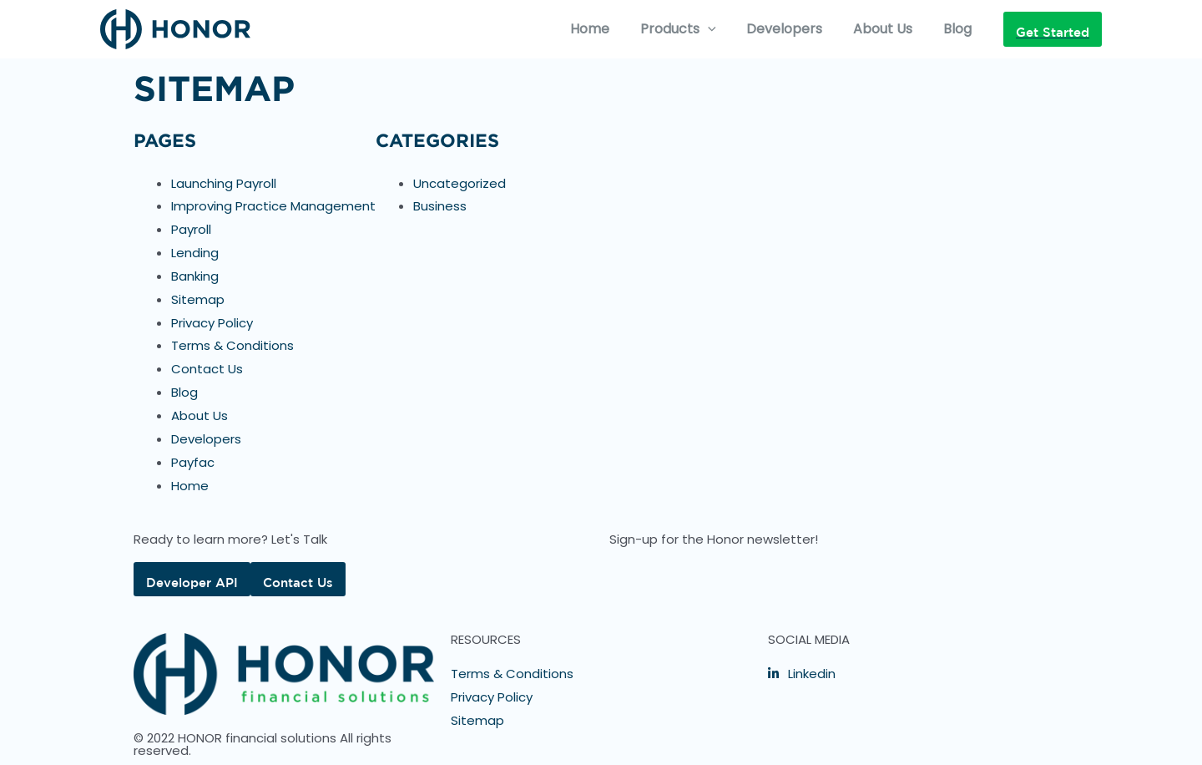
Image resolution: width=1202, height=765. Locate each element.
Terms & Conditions (232, 345)
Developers (794, 28)
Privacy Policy (212, 323)
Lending (195, 252)
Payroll (191, 229)
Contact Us (207, 368)
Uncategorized (459, 183)
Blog (959, 28)
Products (692, 29)
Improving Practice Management (273, 206)
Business (440, 206)
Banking (195, 276)
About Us (888, 28)
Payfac (193, 462)
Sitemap (198, 299)
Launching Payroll (223, 183)
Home (607, 28)
